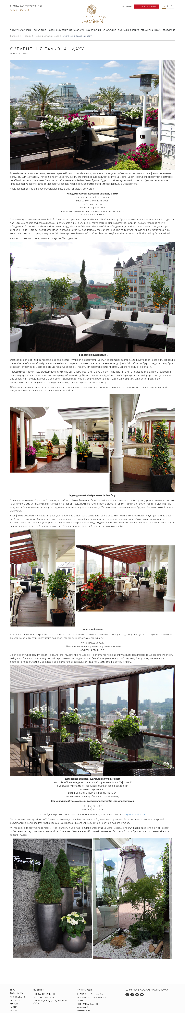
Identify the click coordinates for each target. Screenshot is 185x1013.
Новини (27, 36)
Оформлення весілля (128, 30)
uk (164, 6)
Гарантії (81, 1001)
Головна (14, 36)
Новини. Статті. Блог (47, 36)
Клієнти (14, 1007)
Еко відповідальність (44, 994)
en (172, 6)
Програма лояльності (88, 1004)
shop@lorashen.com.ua (134, 814)
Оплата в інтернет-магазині (91, 994)
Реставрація (169, 30)
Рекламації (82, 1007)
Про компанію (18, 997)
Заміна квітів (83, 1011)
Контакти (15, 1001)
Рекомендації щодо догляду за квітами (50, 1002)
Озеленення (40, 30)
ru (168, 6)
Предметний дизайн (151, 30)
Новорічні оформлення (60, 30)
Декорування (109, 30)
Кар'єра (13, 1011)
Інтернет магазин (147, 7)
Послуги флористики (21, 30)
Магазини (127, 7)
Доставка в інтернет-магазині (92, 997)
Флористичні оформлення (87, 30)
